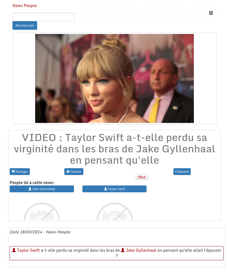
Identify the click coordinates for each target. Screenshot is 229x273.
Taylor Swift (26, 250)
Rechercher (25, 25)
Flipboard (182, 171)
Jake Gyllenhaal (138, 250)
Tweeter (74, 171)
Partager (20, 171)
